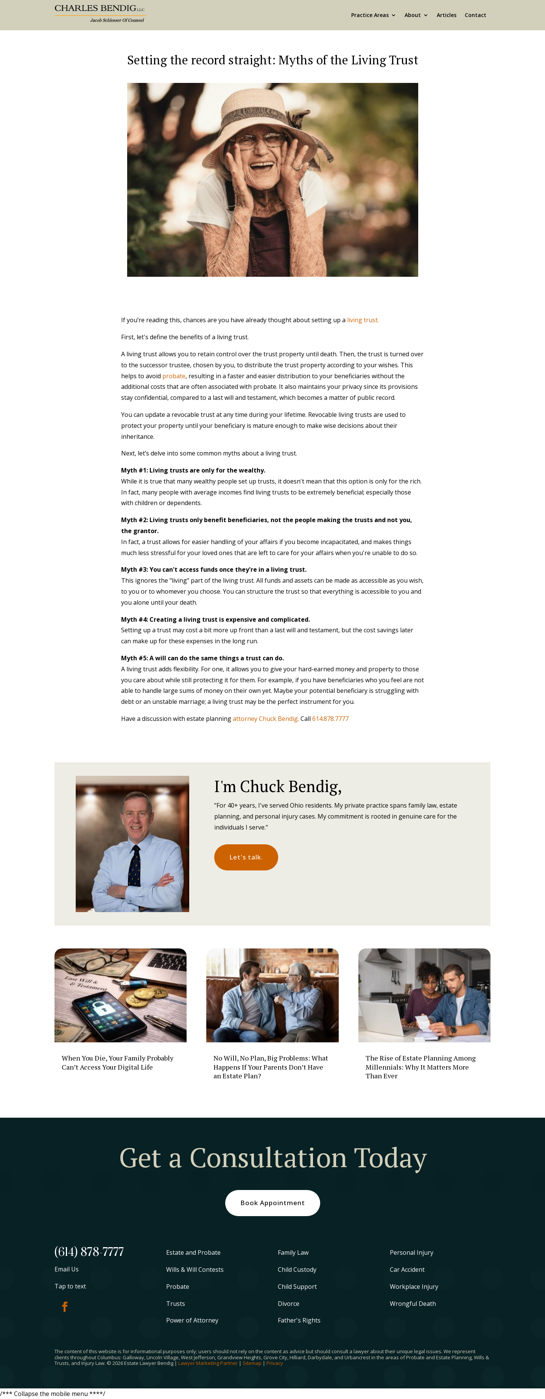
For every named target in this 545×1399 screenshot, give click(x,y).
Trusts (175, 1303)
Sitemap (252, 1363)
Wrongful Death (413, 1303)
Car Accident (407, 1269)
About (413, 15)
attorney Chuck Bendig (265, 718)
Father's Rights (299, 1320)
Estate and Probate (193, 1252)
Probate (177, 1286)
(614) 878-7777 (89, 1252)
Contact (475, 15)
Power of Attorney (192, 1320)
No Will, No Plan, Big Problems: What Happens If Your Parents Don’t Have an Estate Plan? (270, 1066)
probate (173, 376)
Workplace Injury (414, 1286)
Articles (446, 15)
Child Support (297, 1286)
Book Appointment (272, 1202)
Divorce (288, 1303)
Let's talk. (246, 857)
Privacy (274, 1363)
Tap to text (70, 1286)
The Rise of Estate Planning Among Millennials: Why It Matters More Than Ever (421, 1066)
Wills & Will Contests (195, 1269)
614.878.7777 (330, 718)
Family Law (293, 1252)
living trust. (363, 320)
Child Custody (297, 1269)
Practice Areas (370, 15)
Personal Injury (411, 1252)
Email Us (66, 1269)
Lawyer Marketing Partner (208, 1363)
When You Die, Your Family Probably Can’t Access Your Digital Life (117, 1062)
